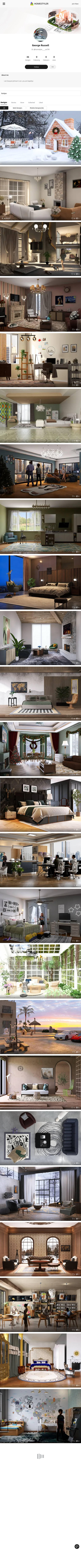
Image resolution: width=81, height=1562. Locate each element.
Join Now (75, 4)
